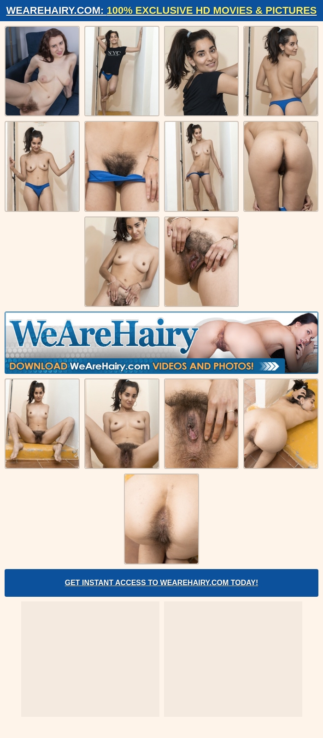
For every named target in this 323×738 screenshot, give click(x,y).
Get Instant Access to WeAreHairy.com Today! (161, 583)
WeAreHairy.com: (161, 10)
